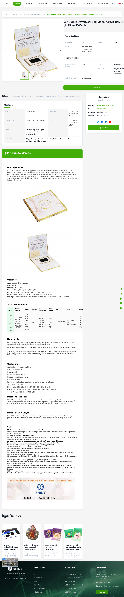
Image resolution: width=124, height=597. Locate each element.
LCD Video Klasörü (71, 588)
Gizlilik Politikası (39, 588)
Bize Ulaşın (88, 3)
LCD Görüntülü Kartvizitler (73, 574)
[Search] (113, 4)
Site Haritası (38, 592)
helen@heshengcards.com (105, 105)
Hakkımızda (42, 3)
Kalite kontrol (72, 3)
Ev (7, 3)
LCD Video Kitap (70, 592)
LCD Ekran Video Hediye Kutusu (75, 585)
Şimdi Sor (104, 128)
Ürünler (17, 3)
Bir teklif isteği (103, 3)
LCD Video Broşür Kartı (72, 578)
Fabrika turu (57, 3)
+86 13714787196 (102, 109)
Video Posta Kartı (70, 581)
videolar (29, 3)
